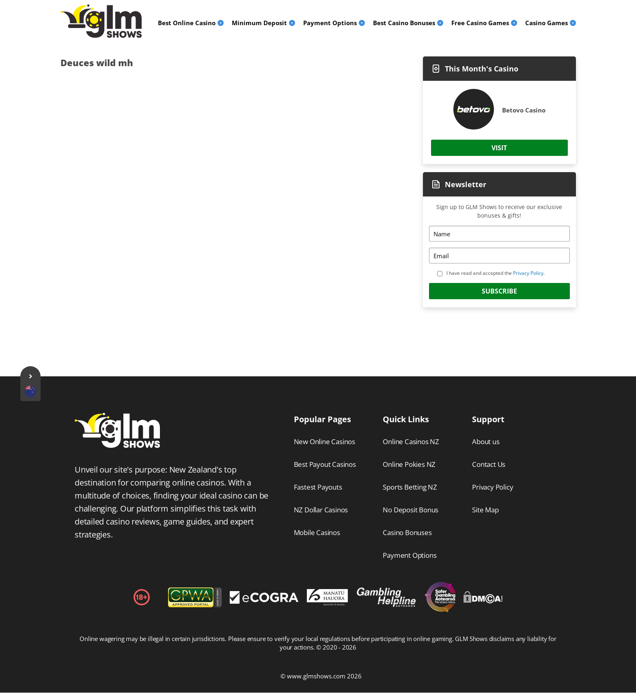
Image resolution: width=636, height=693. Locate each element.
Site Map (485, 509)
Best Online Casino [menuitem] (187, 23)
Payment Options (409, 555)
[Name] (499, 234)
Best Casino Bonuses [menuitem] (404, 23)
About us (485, 441)
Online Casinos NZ (411, 441)
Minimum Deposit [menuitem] (259, 23)
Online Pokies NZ (409, 464)
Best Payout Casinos (325, 464)
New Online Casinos (324, 441)
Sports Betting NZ (410, 487)
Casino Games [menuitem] (546, 23)
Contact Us (488, 464)
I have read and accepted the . (495, 273)
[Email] (499, 255)
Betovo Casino (523, 110)
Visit (499, 147)
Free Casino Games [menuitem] (480, 23)
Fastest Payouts (318, 487)
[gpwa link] (195, 605)
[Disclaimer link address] (264, 601)
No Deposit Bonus (410, 509)
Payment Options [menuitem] (330, 23)
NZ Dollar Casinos (321, 509)
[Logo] (101, 21)
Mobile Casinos (317, 532)
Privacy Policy (528, 273)
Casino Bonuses (407, 532)
